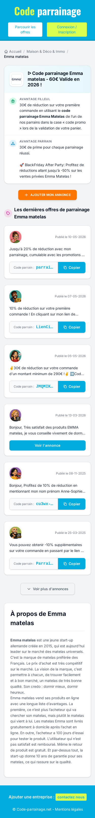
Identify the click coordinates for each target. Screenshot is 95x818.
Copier (71, 267)
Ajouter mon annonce (47, 195)
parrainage (47, 10)
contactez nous (71, 797)
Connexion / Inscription (67, 29)
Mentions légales (69, 809)
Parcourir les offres (25, 29)
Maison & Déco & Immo (46, 51)
